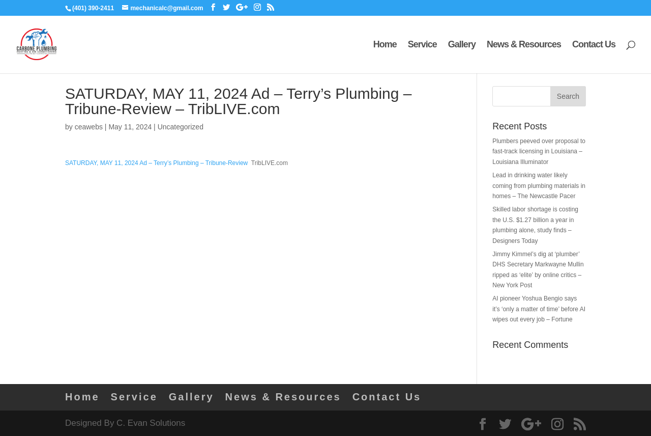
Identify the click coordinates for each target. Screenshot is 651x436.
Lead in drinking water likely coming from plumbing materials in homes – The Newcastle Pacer (538, 186)
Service (422, 45)
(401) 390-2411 (93, 8)
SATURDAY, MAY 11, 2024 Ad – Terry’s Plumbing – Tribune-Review (156, 163)
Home (385, 45)
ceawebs (89, 127)
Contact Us (593, 45)
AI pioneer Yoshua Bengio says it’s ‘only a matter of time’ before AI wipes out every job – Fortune (538, 309)
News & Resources (524, 45)
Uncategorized (180, 127)
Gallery (462, 45)
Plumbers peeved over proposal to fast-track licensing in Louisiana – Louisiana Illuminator (538, 152)
